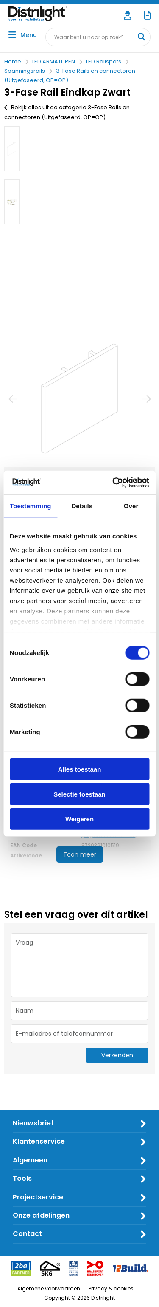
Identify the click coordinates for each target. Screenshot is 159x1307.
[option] (12, 148)
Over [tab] (131, 506)
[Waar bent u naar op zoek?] (141, 37)
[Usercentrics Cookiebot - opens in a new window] (113, 482)
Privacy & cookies (111, 1288)
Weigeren (79, 819)
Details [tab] (81, 506)
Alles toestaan (79, 769)
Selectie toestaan (79, 793)
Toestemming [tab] (30, 506)
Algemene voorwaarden (48, 1288)
